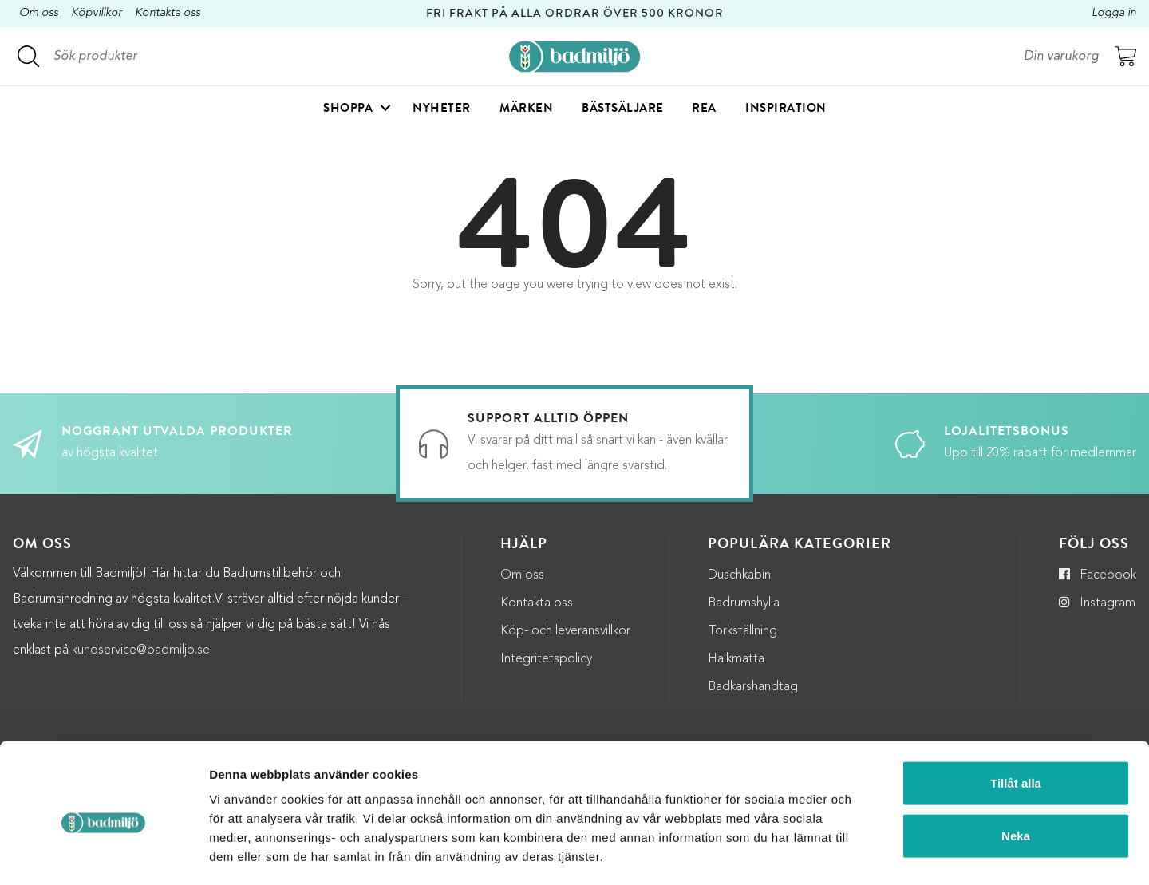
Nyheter (442, 108)
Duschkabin (739, 575)
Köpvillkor (96, 13)
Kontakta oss (167, 13)
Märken (526, 108)
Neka (1015, 768)
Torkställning (742, 631)
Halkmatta (736, 659)
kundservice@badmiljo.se (141, 650)
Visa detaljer (869, 853)
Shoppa (348, 108)
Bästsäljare (623, 108)
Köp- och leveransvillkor (565, 631)
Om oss (38, 13)
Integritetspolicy (546, 659)
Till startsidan (574, 330)
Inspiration (786, 108)
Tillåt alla (1015, 715)
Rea (704, 108)
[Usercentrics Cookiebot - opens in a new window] (103, 854)
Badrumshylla (744, 603)
